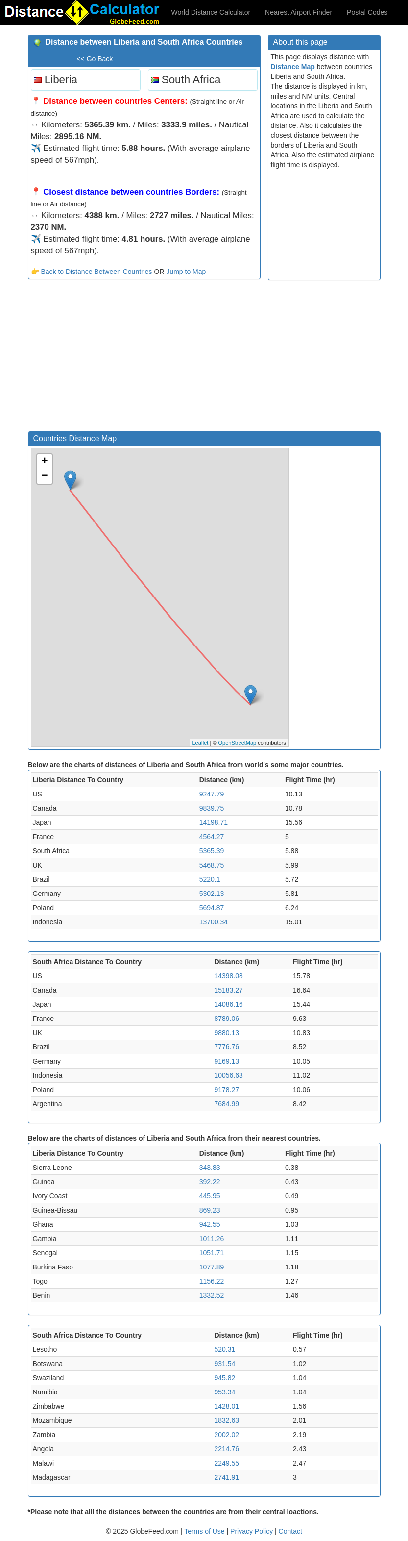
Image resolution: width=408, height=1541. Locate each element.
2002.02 (226, 1435)
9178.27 (226, 1090)
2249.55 (226, 1463)
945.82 (224, 1378)
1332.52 (211, 1295)
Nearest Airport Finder (298, 12)
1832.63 (226, 1420)
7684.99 (226, 1104)
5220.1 (209, 879)
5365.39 (211, 851)
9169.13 (226, 1061)
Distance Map (293, 67)
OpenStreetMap (237, 743)
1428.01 (226, 1406)
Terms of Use (205, 1531)
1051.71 (211, 1253)
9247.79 (211, 794)
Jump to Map (186, 271)
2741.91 (226, 1477)
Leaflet (200, 743)
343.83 (209, 1167)
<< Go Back (94, 59)
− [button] (44, 476)
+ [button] (44, 461)
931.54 (224, 1363)
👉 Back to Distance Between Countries (91, 271)
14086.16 (228, 1004)
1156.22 (211, 1281)
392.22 (209, 1182)
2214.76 (226, 1449)
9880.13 (226, 1033)
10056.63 (228, 1075)
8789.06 (226, 1018)
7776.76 (226, 1047)
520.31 (224, 1349)
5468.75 (211, 865)
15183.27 (228, 990)
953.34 (224, 1392)
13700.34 (213, 922)
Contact (290, 1531)
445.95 (209, 1196)
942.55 (209, 1224)
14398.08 (228, 976)
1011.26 (211, 1239)
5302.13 (211, 893)
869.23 (209, 1210)
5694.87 (211, 908)
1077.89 (211, 1267)
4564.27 (211, 837)
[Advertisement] (144, 357)
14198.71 (213, 822)
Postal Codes (367, 12)
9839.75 (211, 808)
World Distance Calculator (211, 12)
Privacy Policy (252, 1531)
